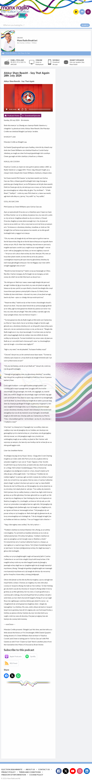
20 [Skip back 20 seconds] (22, 109)
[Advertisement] (45, 721)
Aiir (19, 778)
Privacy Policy (8, 772)
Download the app (56, 63)
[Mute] (19, 109)
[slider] (40, 109)
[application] (28, 98)
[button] (28, 97)
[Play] (7, 109)
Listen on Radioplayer (39, 63)
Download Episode (32, 115)
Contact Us (44, 769)
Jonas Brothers (11, 53)
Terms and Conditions (30, 772)
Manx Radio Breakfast (27, 40)
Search (85, 25)
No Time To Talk (24, 53)
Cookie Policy (36, 775)
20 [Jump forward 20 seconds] (25, 109)
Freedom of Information (13, 775)
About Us (30, 769)
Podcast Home (13, 115)
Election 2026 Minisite (11, 769)
